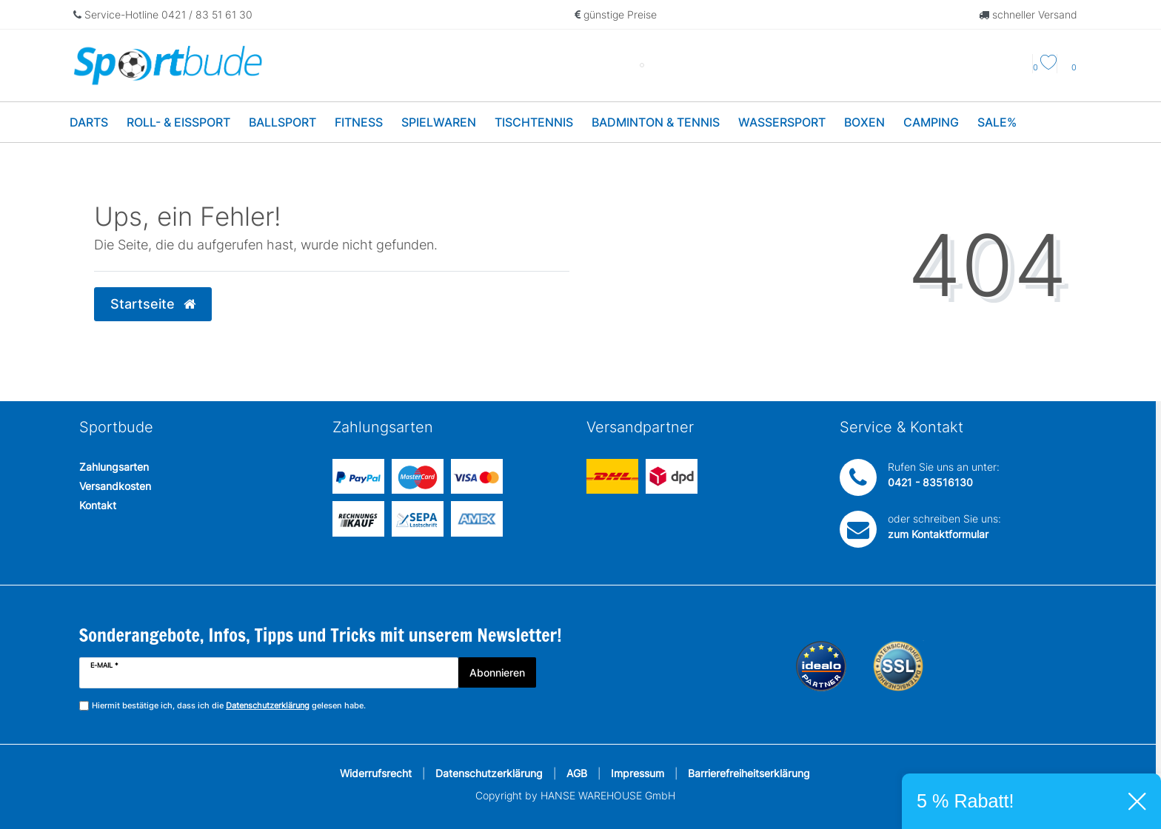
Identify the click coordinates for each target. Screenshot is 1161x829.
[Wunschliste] (1045, 67)
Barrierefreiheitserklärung (749, 773)
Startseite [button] (152, 304)
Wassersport (782, 122)
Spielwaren (438, 122)
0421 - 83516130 (930, 482)
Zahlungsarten (114, 466)
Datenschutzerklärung (489, 773)
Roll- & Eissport (178, 122)
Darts (89, 122)
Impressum (637, 773)
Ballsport (282, 122)
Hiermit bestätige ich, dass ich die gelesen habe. (229, 705)
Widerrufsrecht (376, 773)
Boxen (864, 122)
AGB (576, 773)
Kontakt (97, 505)
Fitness (359, 122)
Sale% (997, 122)
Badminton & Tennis (656, 122)
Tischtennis (534, 122)
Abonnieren (497, 672)
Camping (931, 122)
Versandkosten (115, 486)
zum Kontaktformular (938, 534)
